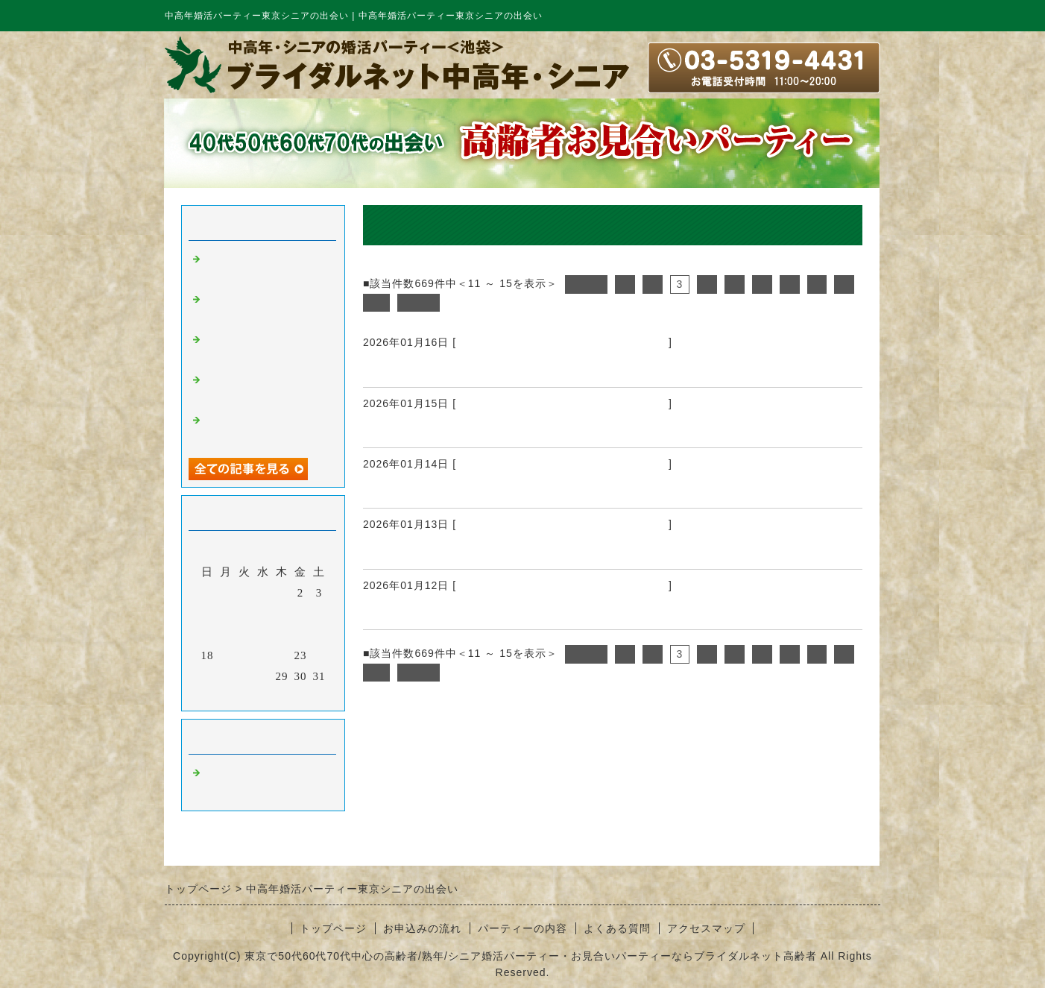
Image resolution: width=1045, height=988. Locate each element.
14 (263, 635)
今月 (263, 696)
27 (245, 676)
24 (319, 655)
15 (282, 635)
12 (226, 635)
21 (263, 655)
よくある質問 (617, 928)
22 (282, 655)
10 (376, 303)
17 (319, 635)
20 (245, 655)
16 (300, 635)
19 (226, 655)
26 (226, 676)
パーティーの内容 (522, 928)
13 (245, 635)
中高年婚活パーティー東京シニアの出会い (562, 342)
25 (207, 676)
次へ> (418, 303)
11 (207, 635)
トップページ (333, 928)
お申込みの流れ (422, 928)
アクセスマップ (706, 928)
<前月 (232, 696)
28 (263, 676)
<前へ (586, 284)
